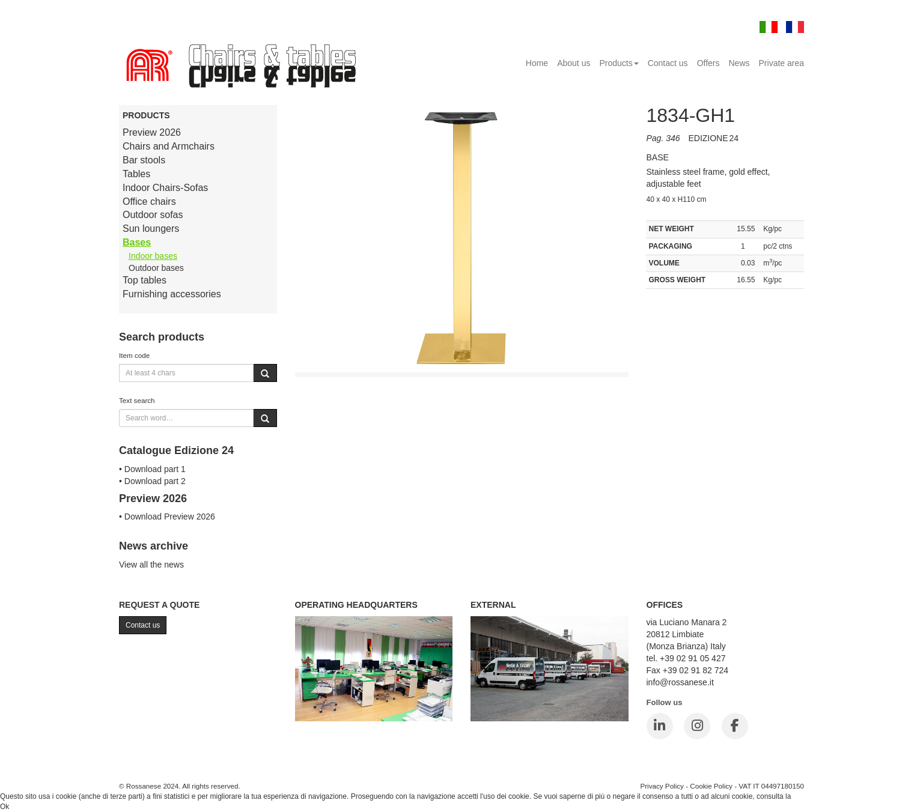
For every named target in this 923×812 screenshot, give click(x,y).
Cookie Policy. (815, 796)
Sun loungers (151, 228)
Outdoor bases (156, 268)
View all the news (151, 564)
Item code (134, 355)
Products (618, 63)
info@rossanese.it (680, 682)
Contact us (668, 63)
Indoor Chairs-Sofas (165, 188)
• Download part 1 (152, 469)
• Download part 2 (152, 481)
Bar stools (144, 160)
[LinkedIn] (660, 726)
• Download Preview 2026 (167, 516)
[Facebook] (735, 726)
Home (537, 63)
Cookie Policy (711, 786)
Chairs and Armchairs (169, 146)
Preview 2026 (152, 132)
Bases (137, 242)
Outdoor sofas (153, 215)
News (739, 63)
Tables (136, 174)
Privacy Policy (662, 786)
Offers (708, 63)
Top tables (144, 280)
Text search (137, 400)
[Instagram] (697, 726)
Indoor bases (153, 256)
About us (573, 63)
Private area (781, 63)
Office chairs (149, 201)
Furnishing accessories (172, 294)
